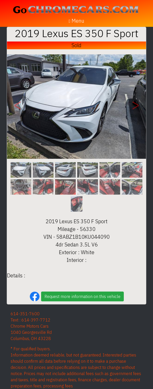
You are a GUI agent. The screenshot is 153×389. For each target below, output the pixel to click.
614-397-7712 (35, 319)
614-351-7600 (25, 313)
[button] (17, 106)
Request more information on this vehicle (82, 296)
